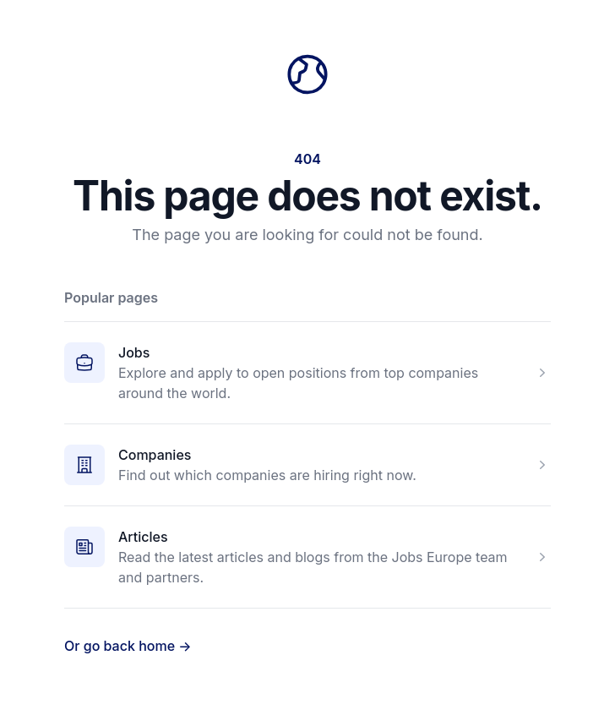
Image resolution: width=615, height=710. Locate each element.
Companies (154, 454)
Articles (143, 536)
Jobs (134, 352)
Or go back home (128, 645)
